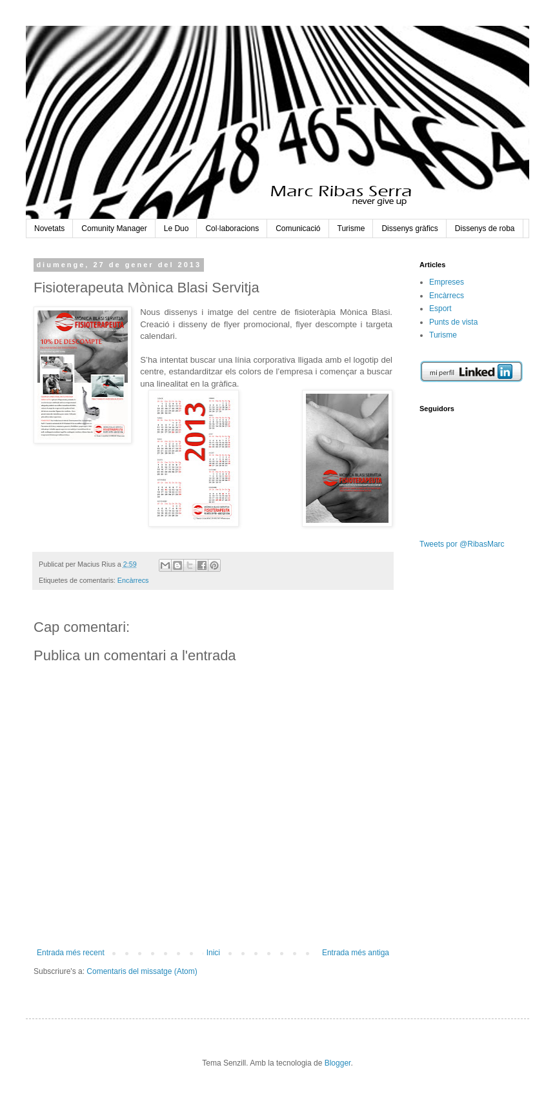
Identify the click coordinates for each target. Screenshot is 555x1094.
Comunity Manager (113, 228)
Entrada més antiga (355, 952)
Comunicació (298, 228)
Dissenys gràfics (409, 228)
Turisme (351, 228)
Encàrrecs (133, 580)
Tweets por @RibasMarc (462, 544)
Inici (213, 952)
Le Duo (176, 228)
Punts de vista (453, 322)
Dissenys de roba (485, 228)
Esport (440, 308)
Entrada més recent (71, 952)
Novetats (49, 228)
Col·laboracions (232, 228)
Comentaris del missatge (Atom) (141, 971)
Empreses (446, 282)
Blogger (338, 1063)
